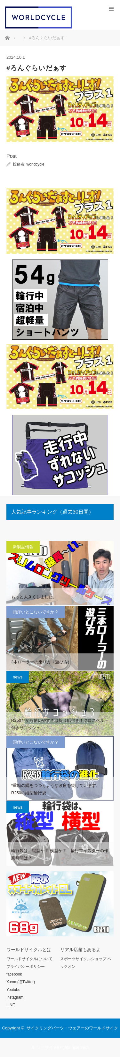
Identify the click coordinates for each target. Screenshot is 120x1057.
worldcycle (35, 164)
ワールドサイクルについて (29, 959)
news (17, 677)
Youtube (13, 989)
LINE (10, 1005)
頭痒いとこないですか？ (36, 611)
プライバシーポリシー (25, 966)
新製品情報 (23, 546)
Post (11, 156)
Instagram (14, 997)
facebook (14, 974)
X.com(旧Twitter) (20, 982)
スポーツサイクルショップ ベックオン (85, 963)
